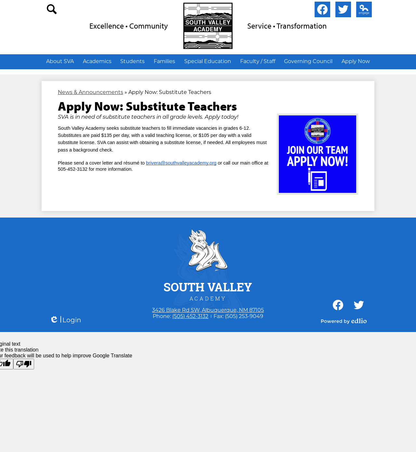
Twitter (343, 10)
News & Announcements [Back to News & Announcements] (90, 92)
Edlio (362, 10)
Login (65, 320)
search (52, 10)
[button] (60, 61)
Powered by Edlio (344, 321)
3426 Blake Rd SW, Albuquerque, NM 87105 (208, 310)
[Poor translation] (23, 364)
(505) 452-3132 (190, 316)
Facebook (322, 10)
